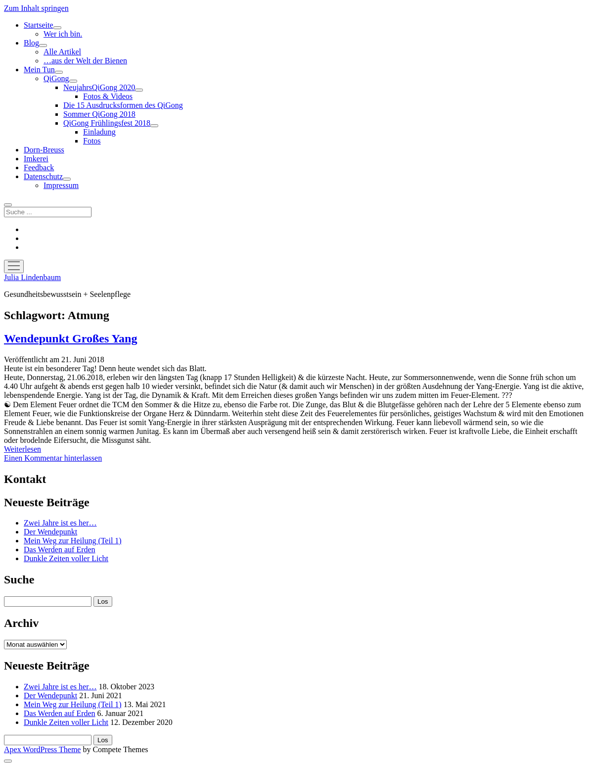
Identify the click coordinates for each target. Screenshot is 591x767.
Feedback (39, 167)
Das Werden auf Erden (59, 549)
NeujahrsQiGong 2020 (99, 87)
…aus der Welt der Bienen (85, 60)
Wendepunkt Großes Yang (70, 338)
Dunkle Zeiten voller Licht (66, 558)
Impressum (61, 185)
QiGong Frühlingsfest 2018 (106, 123)
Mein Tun (39, 69)
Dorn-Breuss (44, 149)
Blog (31, 43)
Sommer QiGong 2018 (99, 114)
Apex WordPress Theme (42, 749)
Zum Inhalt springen (36, 8)
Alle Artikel (62, 52)
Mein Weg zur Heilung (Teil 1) (73, 540)
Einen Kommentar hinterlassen (53, 458)
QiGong (56, 78)
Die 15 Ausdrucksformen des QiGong (123, 105)
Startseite (38, 25)
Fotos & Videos (108, 96)
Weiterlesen (22, 449)
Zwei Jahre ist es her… (60, 523)
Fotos (92, 141)
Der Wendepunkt (50, 531)
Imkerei (36, 158)
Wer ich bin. (63, 34)
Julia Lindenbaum (32, 277)
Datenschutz (43, 176)
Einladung (99, 132)
